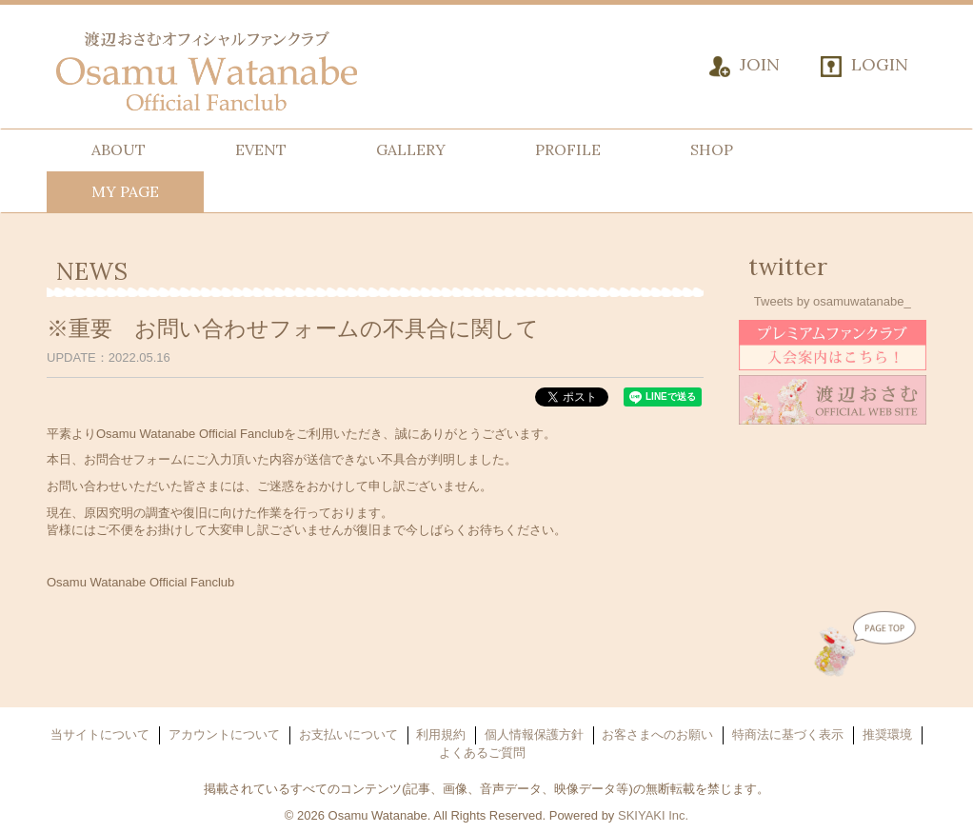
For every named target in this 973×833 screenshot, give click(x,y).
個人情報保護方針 (534, 734)
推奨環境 (887, 734)
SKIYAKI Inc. (653, 815)
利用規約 (441, 734)
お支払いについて (348, 734)
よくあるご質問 (482, 752)
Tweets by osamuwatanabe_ (832, 301)
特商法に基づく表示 (788, 734)
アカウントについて (224, 734)
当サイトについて (99, 734)
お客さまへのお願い (657, 734)
